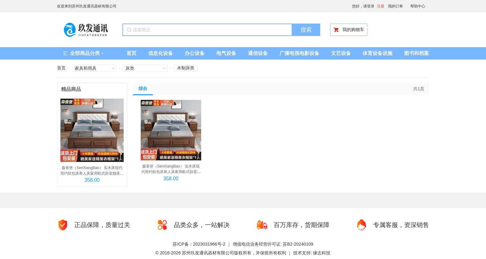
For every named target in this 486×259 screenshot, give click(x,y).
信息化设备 (160, 53)
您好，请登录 (363, 6)
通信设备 (258, 53)
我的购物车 (348, 30)
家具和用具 (85, 68)
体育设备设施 (377, 53)
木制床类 (185, 67)
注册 (380, 6)
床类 (130, 68)
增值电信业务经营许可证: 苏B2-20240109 (273, 244)
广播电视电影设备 (299, 53)
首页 (131, 53)
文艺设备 (341, 53)
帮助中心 (417, 6)
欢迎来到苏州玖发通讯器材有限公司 (87, 6)
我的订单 (395, 6)
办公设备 (195, 53)
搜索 (306, 30)
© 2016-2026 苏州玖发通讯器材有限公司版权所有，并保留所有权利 (221, 252)
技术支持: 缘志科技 (311, 252)
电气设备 (226, 53)
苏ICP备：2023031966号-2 (199, 244)
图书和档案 (416, 53)
